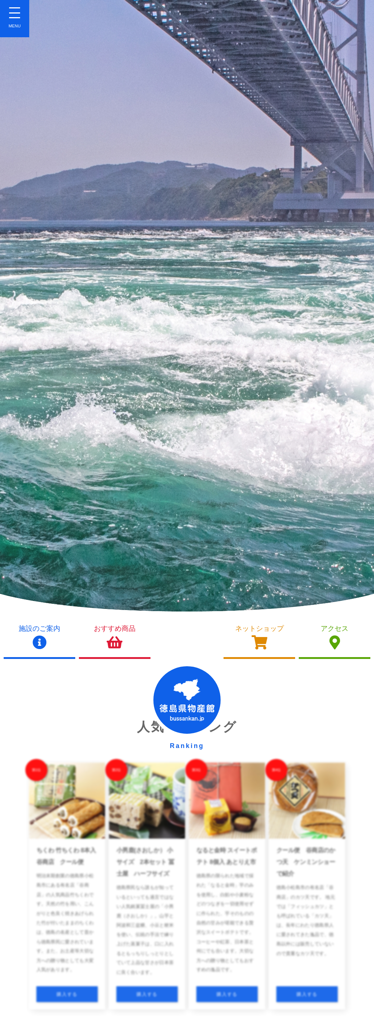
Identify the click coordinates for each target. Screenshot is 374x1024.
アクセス (334, 637)
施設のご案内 (39, 637)
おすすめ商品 (114, 637)
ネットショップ (259, 637)
